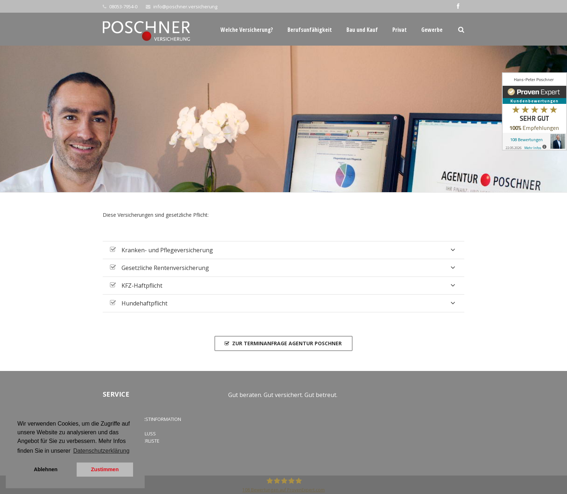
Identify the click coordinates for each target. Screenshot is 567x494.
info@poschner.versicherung (185, 6)
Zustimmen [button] (105, 469)
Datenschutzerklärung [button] (101, 451)
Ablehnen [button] (45, 469)
